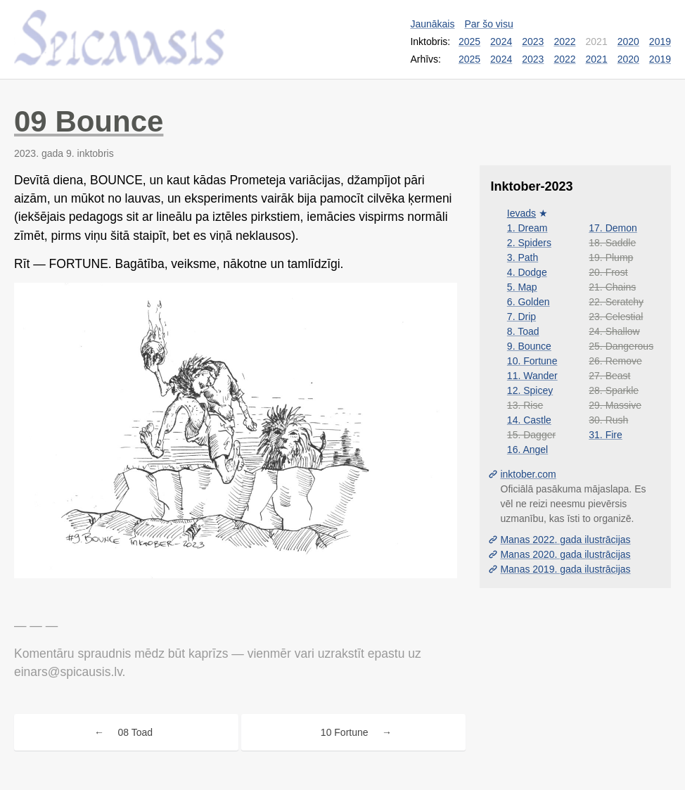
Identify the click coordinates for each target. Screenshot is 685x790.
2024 (501, 41)
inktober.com (528, 474)
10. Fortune (532, 361)
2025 (469, 41)
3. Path (522, 257)
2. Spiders (529, 242)
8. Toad (523, 331)
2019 (660, 41)
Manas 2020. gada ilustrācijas (565, 554)
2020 (628, 41)
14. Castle (529, 420)
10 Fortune (345, 732)
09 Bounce (88, 121)
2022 (564, 41)
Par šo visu (488, 24)
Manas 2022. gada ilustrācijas (565, 539)
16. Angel (527, 449)
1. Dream (527, 228)
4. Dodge (527, 272)
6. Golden (528, 301)
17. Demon (612, 228)
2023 (533, 41)
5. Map (522, 287)
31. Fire (605, 434)
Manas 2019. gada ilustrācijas (565, 569)
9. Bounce (529, 346)
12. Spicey (530, 390)
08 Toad (135, 732)
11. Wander (532, 375)
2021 (597, 59)
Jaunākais (432, 24)
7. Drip (521, 316)
